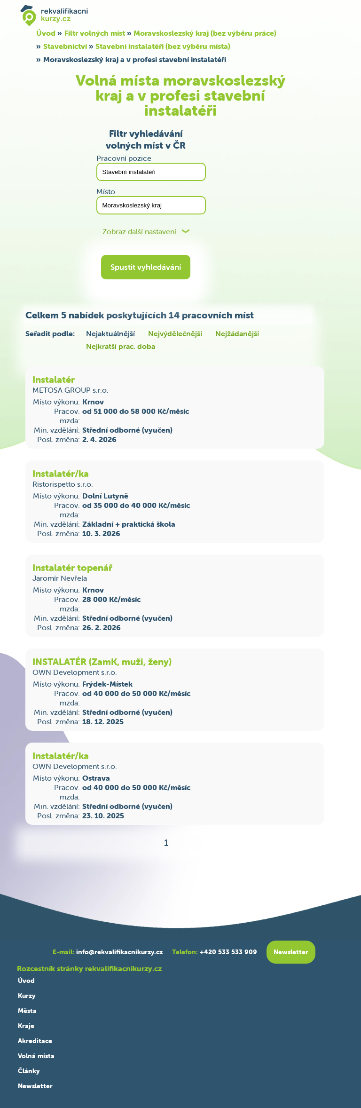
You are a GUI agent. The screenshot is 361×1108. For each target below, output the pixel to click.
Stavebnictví (65, 46)
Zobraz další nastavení (139, 231)
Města (27, 1010)
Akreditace (35, 1041)
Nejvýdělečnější (175, 333)
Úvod (45, 33)
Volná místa (36, 1056)
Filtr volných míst (94, 33)
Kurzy (26, 995)
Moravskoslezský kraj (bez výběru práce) (204, 33)
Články (28, 1071)
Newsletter (35, 1086)
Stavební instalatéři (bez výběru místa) (162, 46)
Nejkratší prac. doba (120, 346)
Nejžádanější (237, 333)
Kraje (26, 1025)
